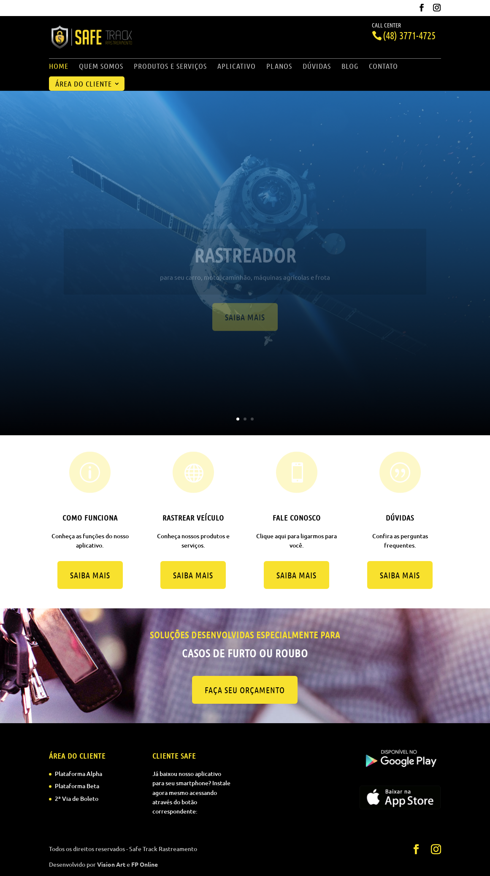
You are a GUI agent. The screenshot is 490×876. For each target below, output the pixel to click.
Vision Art (111, 864)
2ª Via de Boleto (76, 799)
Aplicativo (236, 67)
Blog (349, 67)
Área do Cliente (83, 84)
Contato (383, 67)
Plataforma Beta (77, 786)
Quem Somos (101, 67)
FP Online (144, 864)
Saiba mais (245, 323)
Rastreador (245, 261)
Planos (279, 67)
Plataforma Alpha (78, 774)
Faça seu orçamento (245, 690)
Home (58, 67)
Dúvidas (317, 67)
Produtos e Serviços (170, 67)
